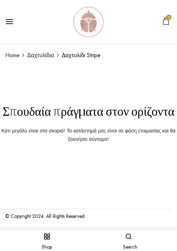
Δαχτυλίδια (40, 55)
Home (12, 55)
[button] (166, 22)
